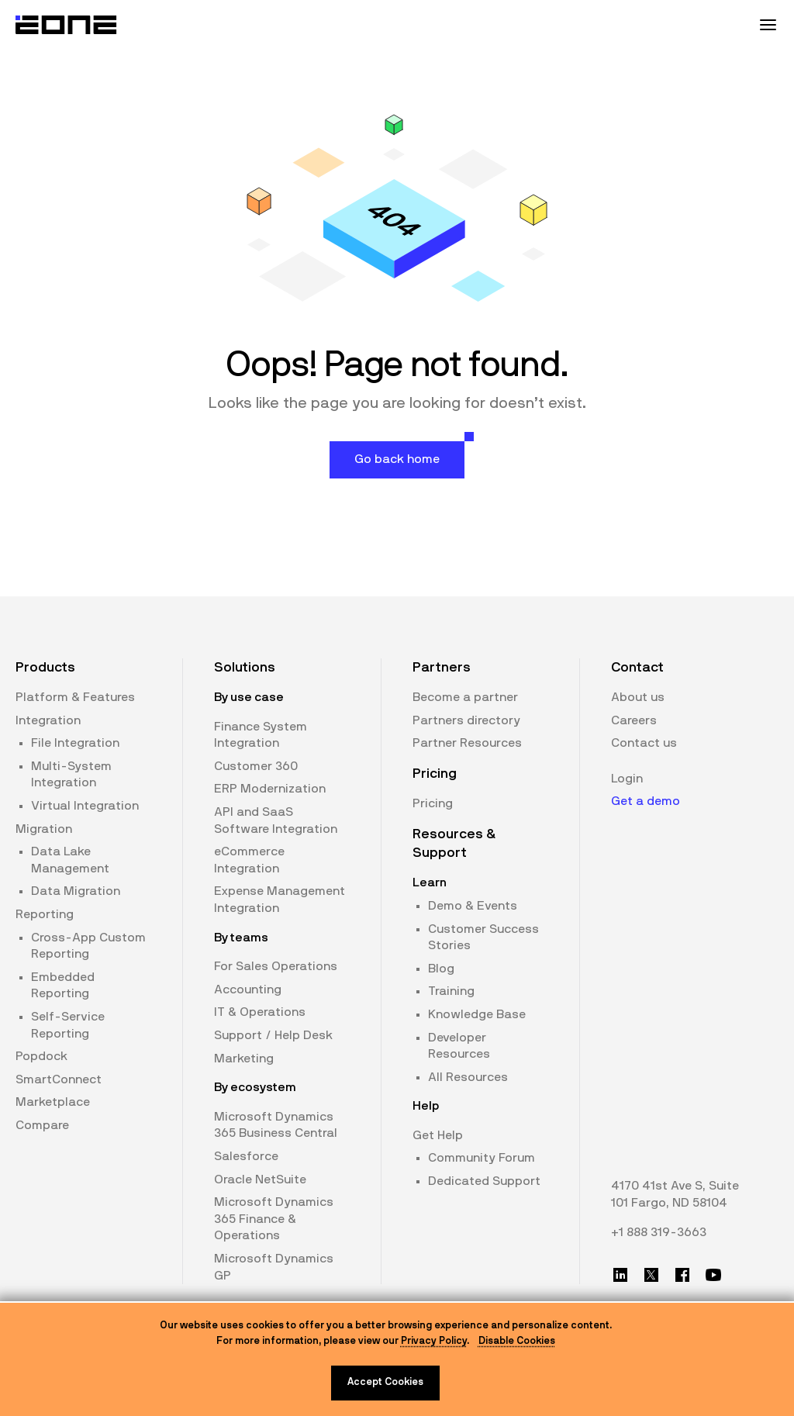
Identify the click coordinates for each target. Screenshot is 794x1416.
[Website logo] (67, 25)
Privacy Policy (434, 1341)
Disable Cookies (516, 1341)
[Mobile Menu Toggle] (767, 25)
